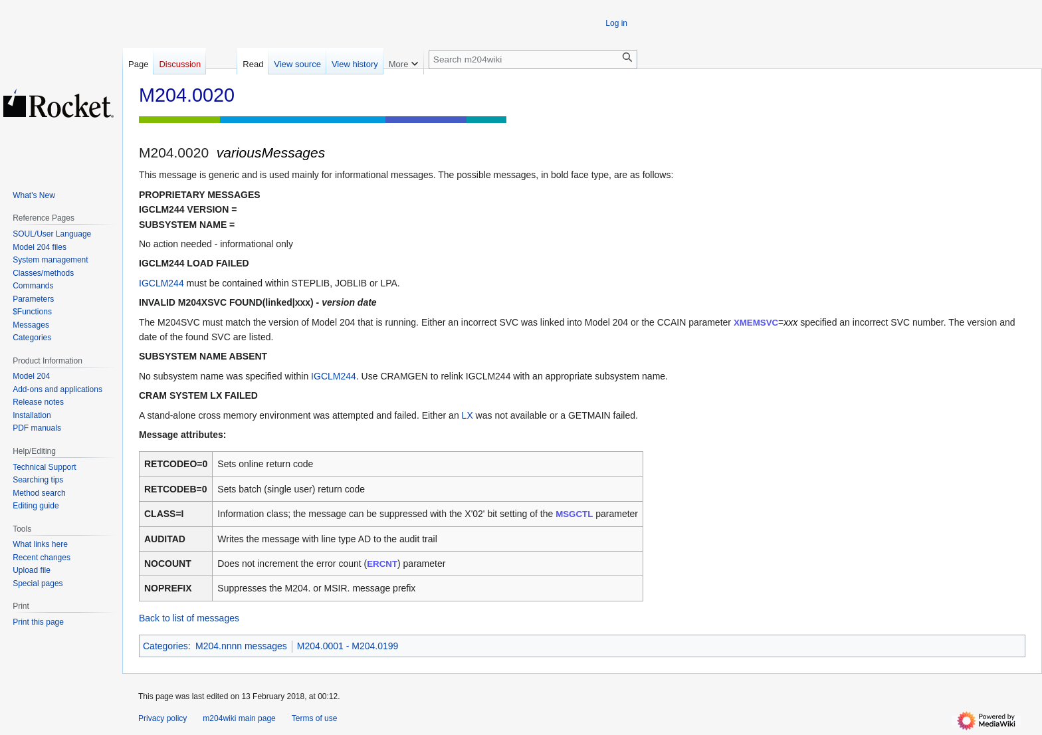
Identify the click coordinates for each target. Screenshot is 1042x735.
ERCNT (382, 564)
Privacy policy (162, 718)
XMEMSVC (756, 323)
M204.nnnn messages (241, 646)
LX (467, 415)
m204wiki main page (239, 718)
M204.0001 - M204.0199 (348, 646)
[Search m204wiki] (533, 59)
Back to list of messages (189, 618)
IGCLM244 (161, 283)
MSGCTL (574, 514)
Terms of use (315, 718)
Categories (165, 646)
